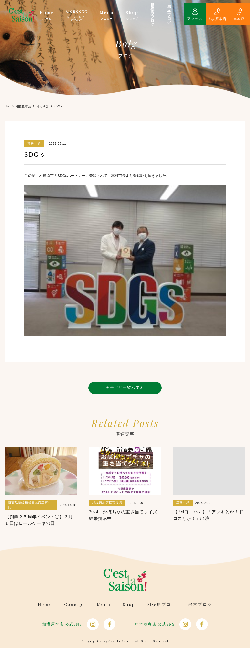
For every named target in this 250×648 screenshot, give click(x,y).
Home (45, 604)
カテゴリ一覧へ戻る (125, 388)
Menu (104, 604)
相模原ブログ (161, 604)
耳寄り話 (34, 143)
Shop (129, 604)
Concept (74, 604)
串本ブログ (200, 604)
